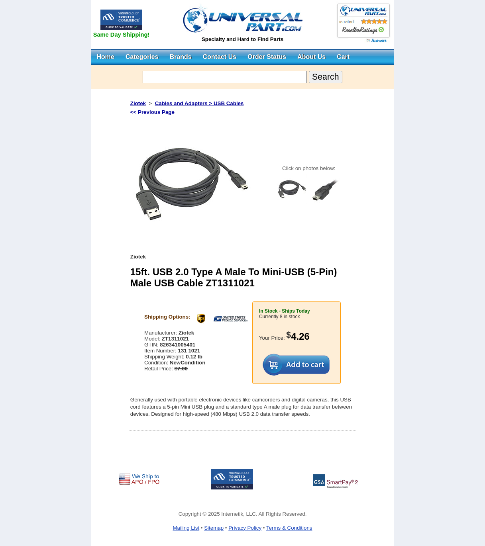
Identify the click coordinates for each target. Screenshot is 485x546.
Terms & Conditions (289, 528)
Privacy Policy (244, 528)
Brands (181, 56)
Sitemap (214, 528)
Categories (142, 56)
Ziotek (138, 103)
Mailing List (186, 528)
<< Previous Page (152, 112)
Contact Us (219, 56)
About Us (311, 56)
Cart (343, 56)
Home (105, 56)
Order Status (266, 56)
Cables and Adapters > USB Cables (199, 103)
